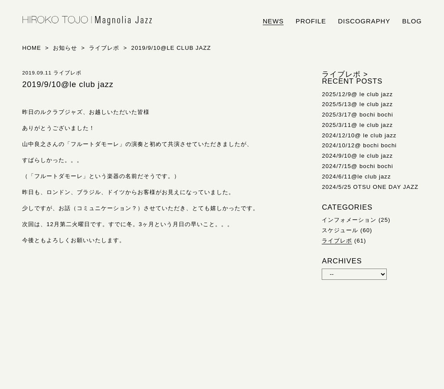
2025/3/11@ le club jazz (357, 125)
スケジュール (340, 230)
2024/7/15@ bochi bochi (357, 166)
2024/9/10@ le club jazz (357, 155)
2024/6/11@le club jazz (356, 176)
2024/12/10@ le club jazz (359, 135)
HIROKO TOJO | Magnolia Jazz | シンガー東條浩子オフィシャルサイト (87, 21)
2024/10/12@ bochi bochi (359, 145)
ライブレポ (337, 240)
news (273, 21)
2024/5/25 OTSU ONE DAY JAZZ (370, 187)
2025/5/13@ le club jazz (357, 104)
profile (311, 21)
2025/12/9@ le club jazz (357, 94)
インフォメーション (349, 220)
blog (412, 21)
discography (364, 21)
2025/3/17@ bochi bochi (357, 114)
